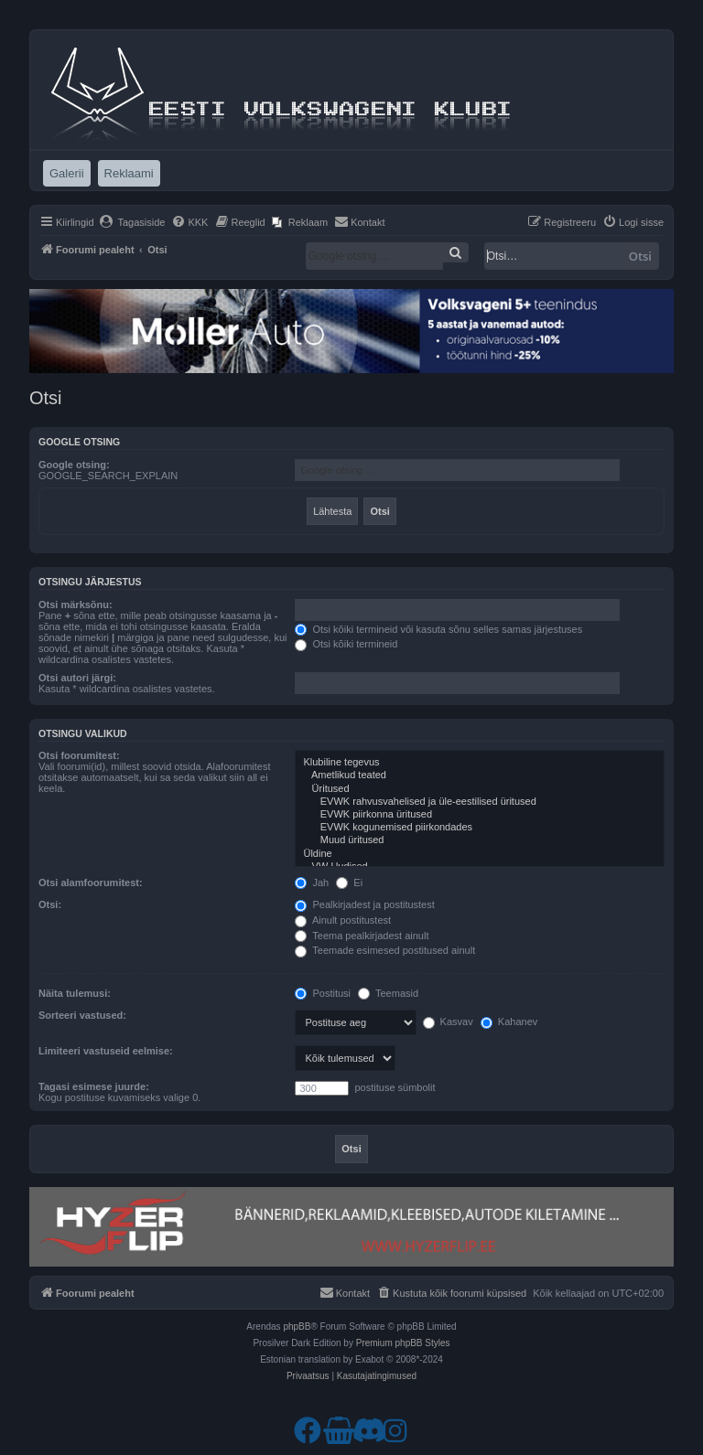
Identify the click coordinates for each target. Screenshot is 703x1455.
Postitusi (323, 993)
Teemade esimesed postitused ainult (385, 950)
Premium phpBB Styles (403, 1343)
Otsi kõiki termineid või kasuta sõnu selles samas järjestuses (438, 629)
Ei (349, 882)
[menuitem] (132, 222)
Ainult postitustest (343, 920)
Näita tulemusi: (74, 993)
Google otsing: (74, 464)
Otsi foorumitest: (79, 755)
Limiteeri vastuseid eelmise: (105, 1050)
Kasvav (448, 1021)
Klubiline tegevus (479, 762)
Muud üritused (479, 840)
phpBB (296, 1326)
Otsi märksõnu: (75, 604)
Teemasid (388, 993)
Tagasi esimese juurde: (93, 1086)
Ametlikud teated (479, 775)
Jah (312, 882)
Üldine (479, 854)
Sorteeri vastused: (82, 1015)
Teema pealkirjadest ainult (361, 935)
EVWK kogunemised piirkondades (479, 827)
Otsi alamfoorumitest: (90, 882)
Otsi (640, 256)
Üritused (479, 789)
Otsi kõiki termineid (346, 643)
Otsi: (49, 904)
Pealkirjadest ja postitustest (364, 904)
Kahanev (509, 1021)
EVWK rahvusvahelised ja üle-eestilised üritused (479, 802)
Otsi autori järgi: (77, 677)
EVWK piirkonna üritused (479, 814)
